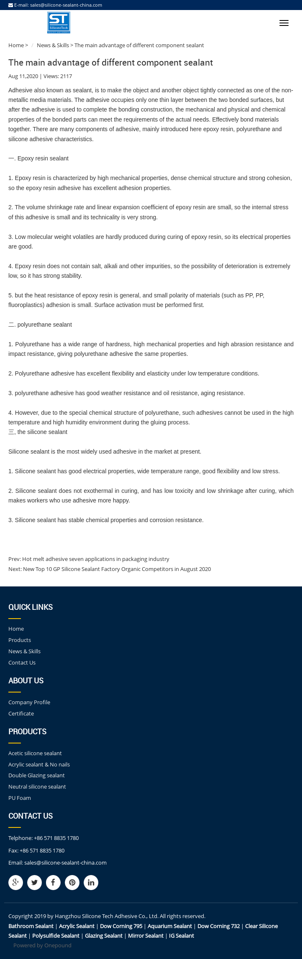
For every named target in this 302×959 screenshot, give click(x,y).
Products (19, 640)
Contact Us (22, 662)
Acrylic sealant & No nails (39, 764)
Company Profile (29, 702)
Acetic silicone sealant (35, 753)
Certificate (21, 713)
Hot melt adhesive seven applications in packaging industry (95, 559)
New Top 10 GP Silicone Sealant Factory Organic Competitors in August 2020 (116, 569)
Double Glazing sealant (36, 775)
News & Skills (53, 45)
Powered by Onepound (42, 945)
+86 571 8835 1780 (56, 838)
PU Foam (19, 798)
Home (16, 45)
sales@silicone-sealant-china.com (66, 5)
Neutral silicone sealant (37, 786)
